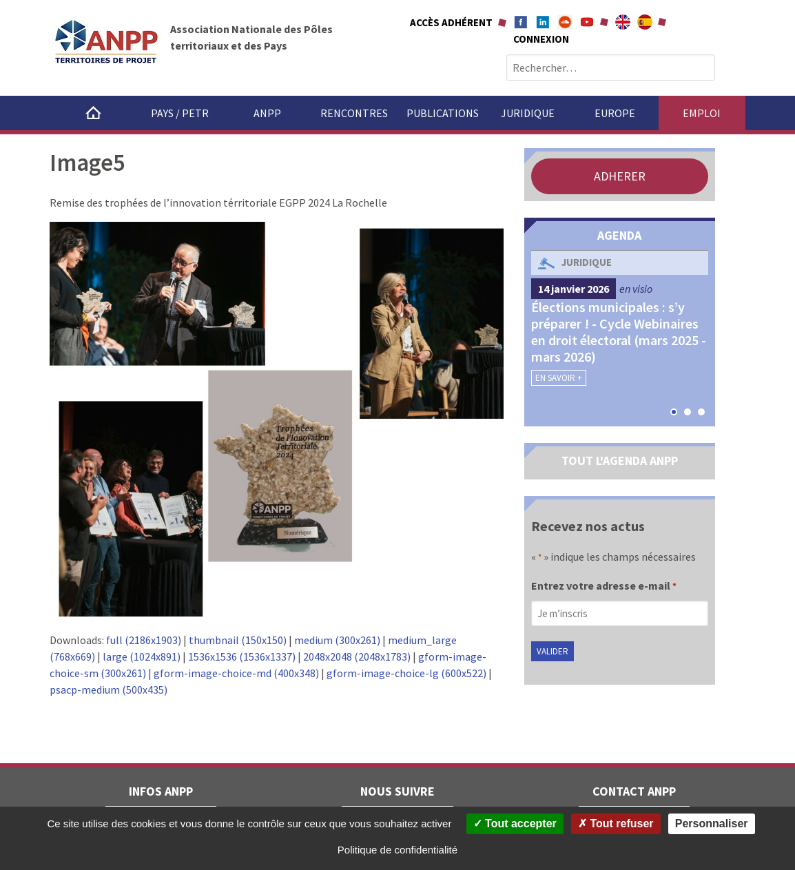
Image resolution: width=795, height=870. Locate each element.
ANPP (267, 113)
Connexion (541, 38)
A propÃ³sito (644, 22)
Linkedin (542, 22)
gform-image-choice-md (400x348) (236, 673)
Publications (442, 113)
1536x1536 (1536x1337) (242, 656)
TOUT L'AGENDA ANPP (619, 460)
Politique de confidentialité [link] (397, 850)
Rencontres (354, 113)
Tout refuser (616, 823)
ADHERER (620, 176)
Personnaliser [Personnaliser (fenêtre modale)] (711, 823)
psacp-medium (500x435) (108, 689)
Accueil (93, 113)
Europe (615, 113)
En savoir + (558, 378)
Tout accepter (515, 823)
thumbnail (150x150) (238, 640)
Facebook (520, 22)
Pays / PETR (180, 113)
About (622, 22)
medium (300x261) (337, 640)
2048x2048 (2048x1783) (357, 656)
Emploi (702, 113)
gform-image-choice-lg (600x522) (406, 673)
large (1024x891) (141, 656)
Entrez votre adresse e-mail (604, 587)
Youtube (587, 22)
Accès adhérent (451, 22)
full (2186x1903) (143, 640)
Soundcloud (564, 22)
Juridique (528, 113)
